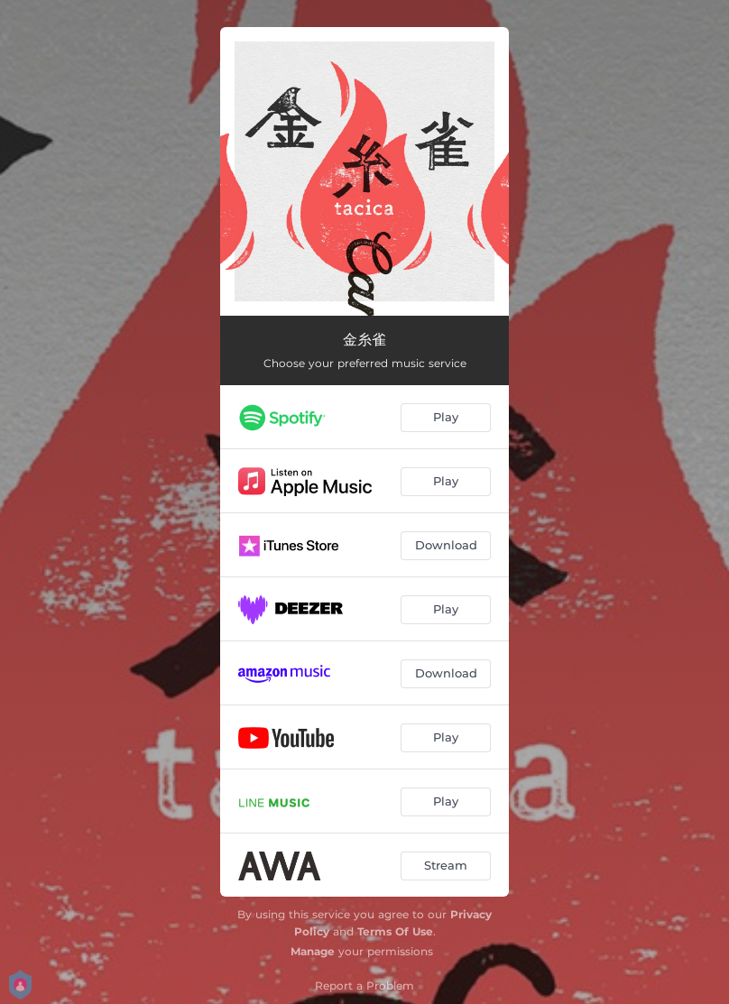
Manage (313, 951)
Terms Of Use (395, 931)
